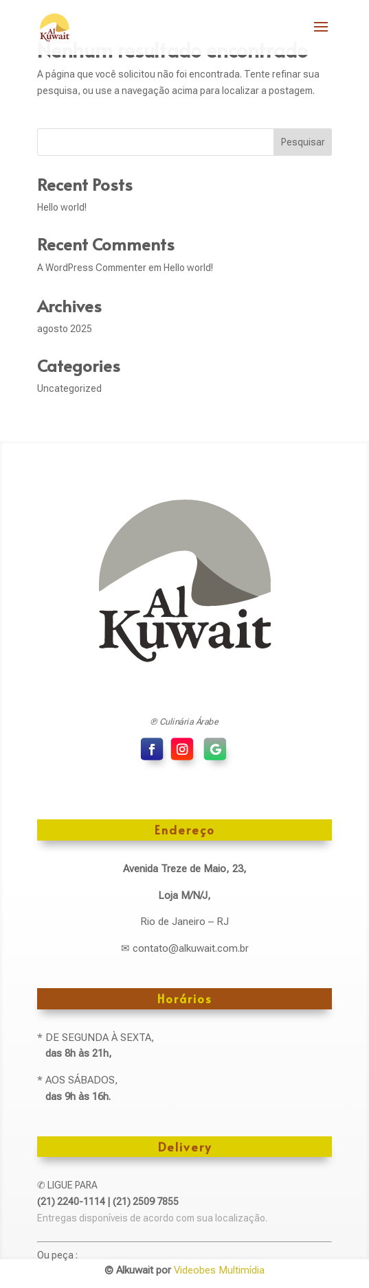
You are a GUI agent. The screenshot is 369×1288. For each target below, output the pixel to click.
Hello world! (62, 207)
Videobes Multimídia (219, 1270)
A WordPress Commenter (91, 267)
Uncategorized (69, 388)
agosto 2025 (64, 328)
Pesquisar (303, 142)
